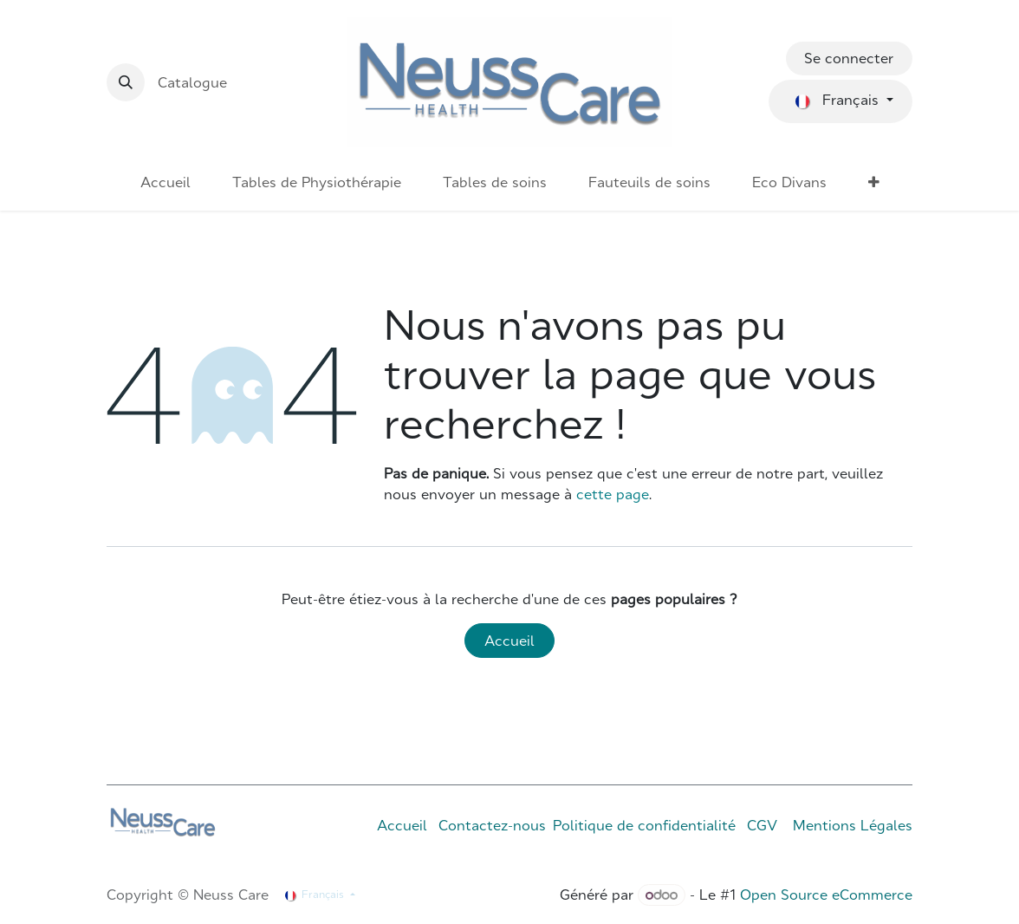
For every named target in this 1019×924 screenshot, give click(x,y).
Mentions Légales (852, 825)
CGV (762, 825)
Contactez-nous (492, 825)
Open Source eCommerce (826, 894)
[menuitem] (165, 182)
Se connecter (848, 58)
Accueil (509, 640)
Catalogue (192, 82)
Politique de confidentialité (644, 825)
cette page (612, 494)
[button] (126, 82)
